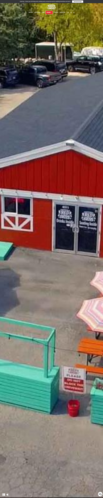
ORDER (49, 12)
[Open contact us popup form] (100, 494)
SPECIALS (37, 12)
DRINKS (31, 12)
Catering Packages (78, 1)
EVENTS (56, 12)
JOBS (43, 12)
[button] (4, 494)
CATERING (63, 12)
